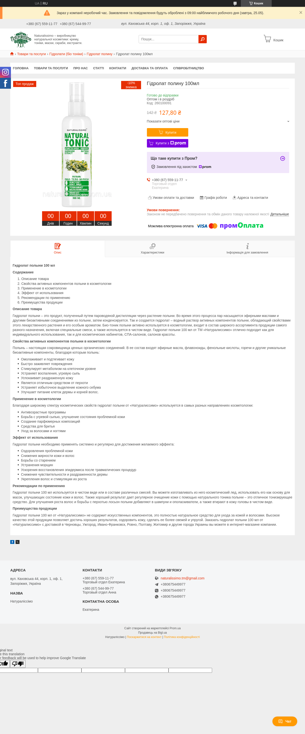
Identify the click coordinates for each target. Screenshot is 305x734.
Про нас (80, 68)
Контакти (117, 68)
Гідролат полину (99, 54)
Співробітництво (188, 68)
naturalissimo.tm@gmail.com (183, 578)
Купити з (171, 143)
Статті (98, 68)
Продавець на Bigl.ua (152, 632)
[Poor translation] (18, 664)
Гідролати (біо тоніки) (66, 54)
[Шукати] (202, 39)
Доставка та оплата (150, 68)
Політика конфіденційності (182, 637)
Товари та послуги (31, 54)
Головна (20, 68)
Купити (170, 132)
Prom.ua (175, 628)
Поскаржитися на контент (144, 637)
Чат (284, 721)
